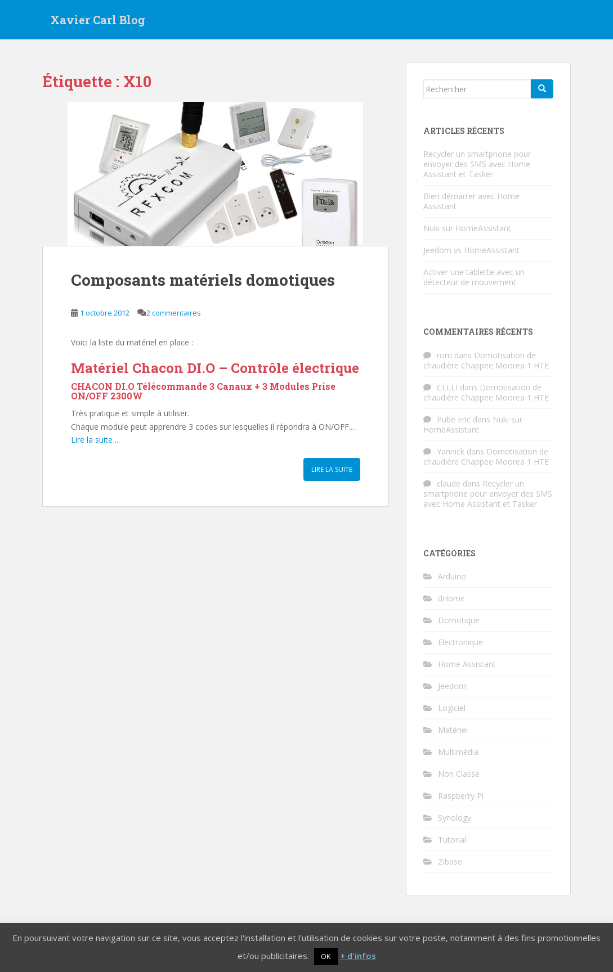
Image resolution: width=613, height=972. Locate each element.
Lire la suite (331, 469)
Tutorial (452, 839)
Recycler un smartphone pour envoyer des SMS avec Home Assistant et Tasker (477, 163)
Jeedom (452, 686)
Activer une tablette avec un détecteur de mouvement (474, 277)
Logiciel (452, 708)
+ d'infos (358, 955)
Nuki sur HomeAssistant (467, 228)
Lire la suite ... (95, 439)
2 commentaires (173, 313)
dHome (451, 598)
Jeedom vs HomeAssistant (471, 250)
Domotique (459, 620)
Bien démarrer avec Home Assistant (471, 201)
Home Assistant (467, 664)
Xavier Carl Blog (98, 19)
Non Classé (459, 773)
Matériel (453, 729)
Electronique (460, 642)
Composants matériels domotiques (203, 279)
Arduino (452, 576)
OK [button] (326, 956)
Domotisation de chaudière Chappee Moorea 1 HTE (486, 360)
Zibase (450, 861)
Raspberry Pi (461, 795)
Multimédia (458, 751)
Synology (454, 817)
